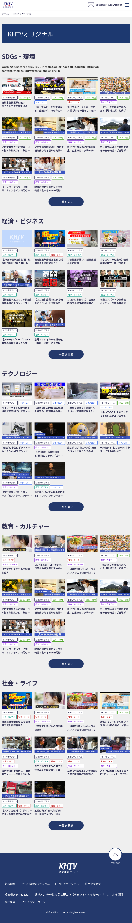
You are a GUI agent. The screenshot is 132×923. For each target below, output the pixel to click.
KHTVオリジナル (69, 884)
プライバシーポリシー (34, 902)
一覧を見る (66, 202)
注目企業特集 (93, 884)
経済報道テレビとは (17, 894)
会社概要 (10, 902)
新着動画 (10, 884)
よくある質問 (115, 894)
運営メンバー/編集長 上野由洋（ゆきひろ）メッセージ (68, 894)
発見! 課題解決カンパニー (37, 884)
